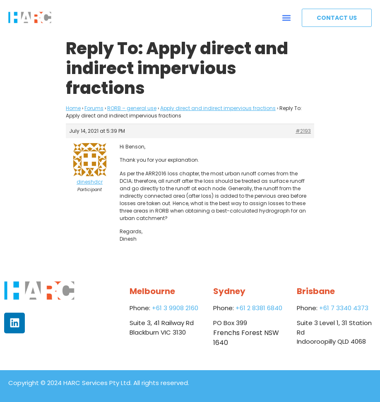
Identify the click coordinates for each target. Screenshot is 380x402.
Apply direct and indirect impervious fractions (218, 108)
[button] (286, 17)
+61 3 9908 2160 (175, 308)
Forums (93, 108)
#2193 (303, 130)
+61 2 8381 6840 (259, 308)
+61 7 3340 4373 (343, 308)
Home (73, 108)
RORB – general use (131, 108)
